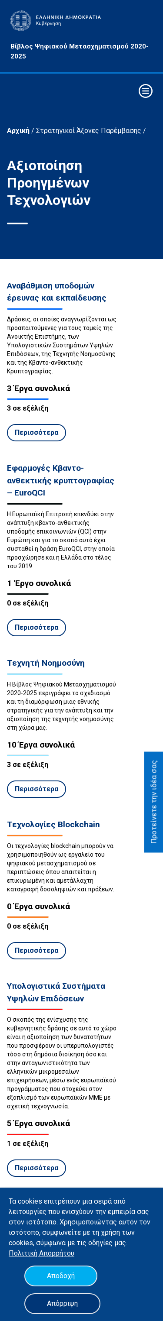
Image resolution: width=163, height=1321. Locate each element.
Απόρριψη (62, 1303)
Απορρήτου (56, 1253)
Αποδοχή (61, 1276)
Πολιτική (24, 1253)
